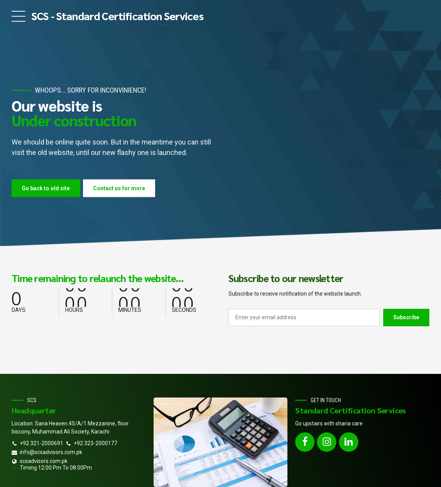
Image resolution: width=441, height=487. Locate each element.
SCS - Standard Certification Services (117, 15)
